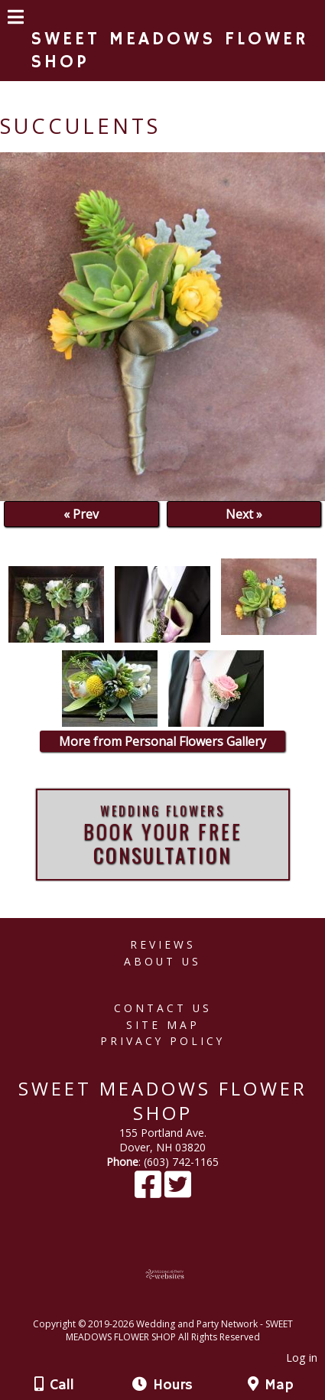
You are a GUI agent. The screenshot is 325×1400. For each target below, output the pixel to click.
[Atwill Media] (176, 1307)
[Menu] (16, 19)
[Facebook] (149, 1191)
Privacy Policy (162, 1041)
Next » (244, 514)
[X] (177, 1191)
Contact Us (163, 1008)
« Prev (81, 514)
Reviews (163, 944)
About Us (162, 961)
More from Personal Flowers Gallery (162, 741)
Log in (301, 1357)
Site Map (163, 1024)
